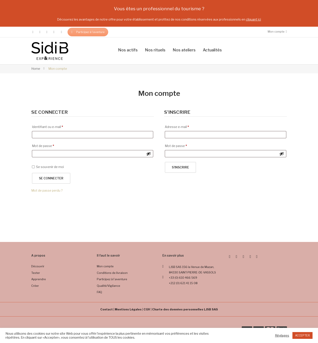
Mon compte (105, 266)
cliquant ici (253, 19)
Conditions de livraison (112, 273)
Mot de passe (43, 145)
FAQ (99, 292)
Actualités (212, 50)
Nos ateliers (184, 50)
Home (35, 68)
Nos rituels (155, 50)
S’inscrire (180, 167)
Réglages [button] (282, 336)
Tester (35, 273)
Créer (35, 285)
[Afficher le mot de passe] (148, 153)
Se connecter (51, 178)
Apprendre (38, 279)
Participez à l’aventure (87, 32)
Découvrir (37, 266)
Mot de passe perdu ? (47, 190)
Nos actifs (128, 50)
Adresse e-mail (177, 126)
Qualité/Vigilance (108, 285)
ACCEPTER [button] (302, 335)
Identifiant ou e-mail (47, 126)
